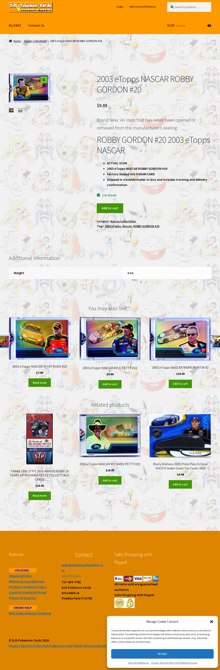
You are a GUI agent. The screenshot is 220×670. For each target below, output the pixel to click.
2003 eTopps (113, 226)
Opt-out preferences (138, 662)
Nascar (127, 226)
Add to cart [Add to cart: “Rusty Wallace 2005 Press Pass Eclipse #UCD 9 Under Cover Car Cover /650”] (180, 484)
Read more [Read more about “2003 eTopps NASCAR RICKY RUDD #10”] (40, 383)
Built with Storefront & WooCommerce (105, 646)
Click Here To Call (71, 575)
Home (17, 41)
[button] (211, 622)
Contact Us (36, 25)
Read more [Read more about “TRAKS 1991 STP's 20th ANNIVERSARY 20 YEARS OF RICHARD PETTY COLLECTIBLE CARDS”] (40, 495)
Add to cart (110, 208)
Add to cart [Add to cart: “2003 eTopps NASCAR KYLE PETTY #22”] (110, 384)
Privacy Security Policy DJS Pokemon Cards (174, 662)
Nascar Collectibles (35, 41)
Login (120, 6)
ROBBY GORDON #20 (146, 226)
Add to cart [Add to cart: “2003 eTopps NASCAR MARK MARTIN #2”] (180, 384)
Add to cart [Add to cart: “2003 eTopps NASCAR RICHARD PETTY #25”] (110, 480)
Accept (162, 654)
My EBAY (15, 25)
